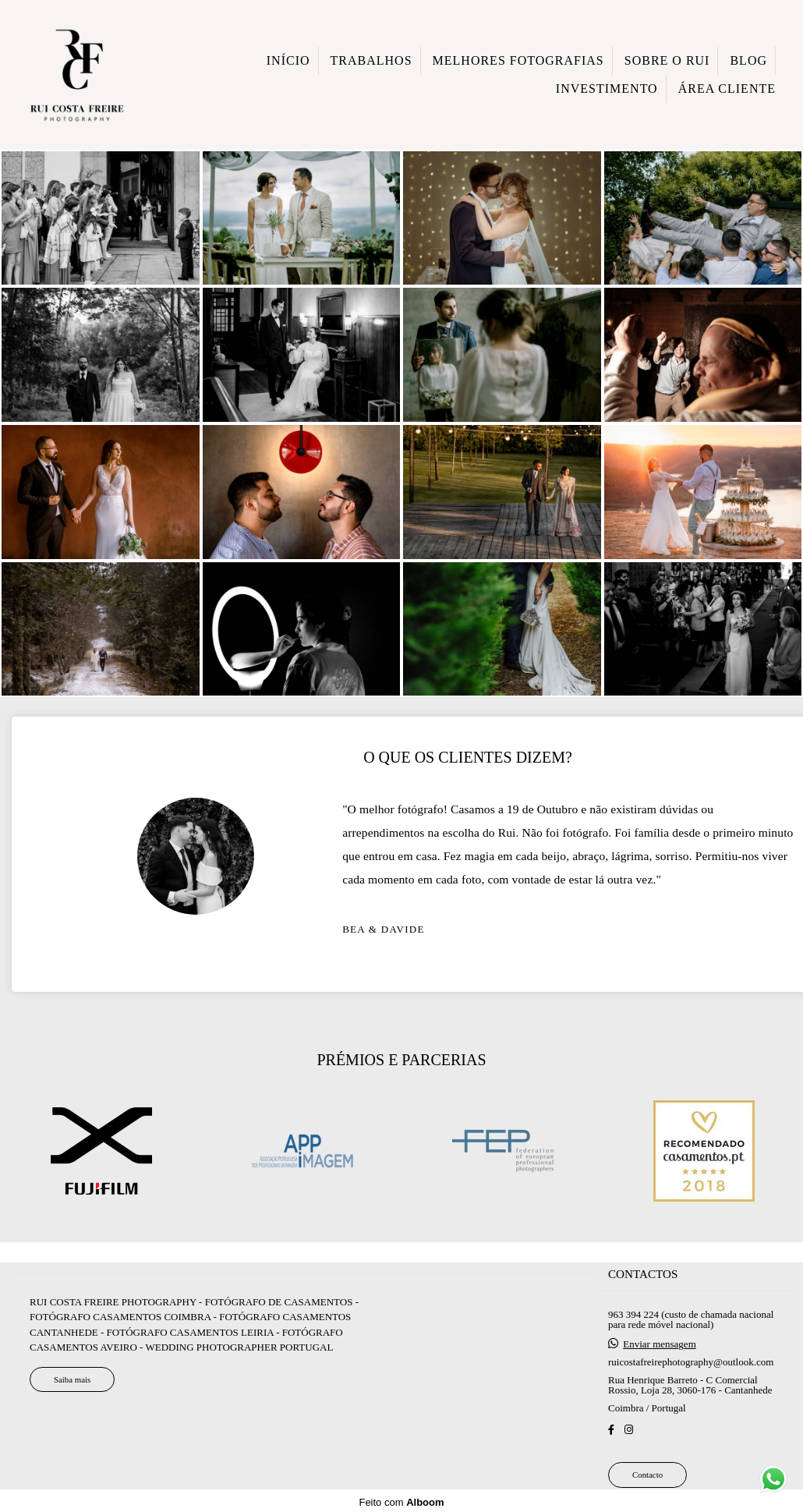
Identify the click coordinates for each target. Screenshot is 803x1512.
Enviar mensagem (659, 1356)
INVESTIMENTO (607, 88)
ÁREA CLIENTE (727, 88)
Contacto (647, 1487)
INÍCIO (288, 60)
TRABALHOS (371, 60)
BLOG (748, 60)
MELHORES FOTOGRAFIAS (518, 60)
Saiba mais (72, 1391)
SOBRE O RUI (667, 60)
